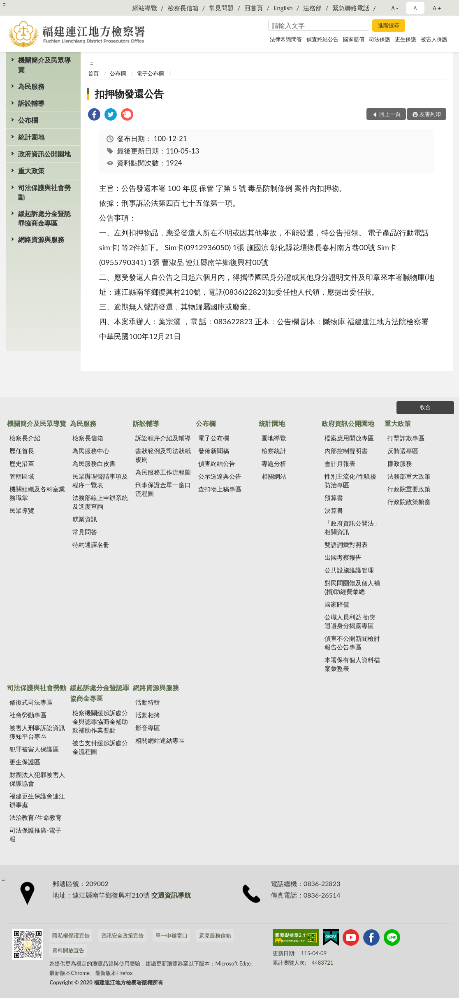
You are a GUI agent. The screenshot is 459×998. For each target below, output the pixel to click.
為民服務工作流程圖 (163, 472)
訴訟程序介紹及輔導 (163, 438)
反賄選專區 (402, 450)
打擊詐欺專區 (405, 438)
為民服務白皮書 (94, 463)
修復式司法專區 (31, 702)
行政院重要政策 (409, 489)
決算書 (334, 510)
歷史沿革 (21, 463)
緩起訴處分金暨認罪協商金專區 (44, 218)
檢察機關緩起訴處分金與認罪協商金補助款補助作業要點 (100, 721)
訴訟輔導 (31, 103)
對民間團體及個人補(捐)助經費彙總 (352, 587)
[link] (94, 115)
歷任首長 (21, 450)
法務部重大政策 (409, 476)
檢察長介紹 (24, 438)
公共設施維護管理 (349, 570)
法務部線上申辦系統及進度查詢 (100, 502)
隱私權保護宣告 (71, 935)
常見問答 (84, 531)
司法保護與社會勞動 (44, 192)
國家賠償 (353, 39)
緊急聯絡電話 (350, 8)
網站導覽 (144, 8)
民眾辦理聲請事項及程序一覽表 (100, 480)
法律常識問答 (286, 39)
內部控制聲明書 (346, 450)
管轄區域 (21, 476)
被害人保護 (434, 39)
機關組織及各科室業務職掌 (37, 493)
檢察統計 (274, 450)
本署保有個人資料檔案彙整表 (352, 664)
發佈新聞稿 (213, 450)
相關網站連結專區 (160, 740)
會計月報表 (340, 463)
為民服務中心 (90, 450)
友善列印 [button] (430, 114)
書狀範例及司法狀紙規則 (163, 455)
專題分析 (274, 463)
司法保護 (379, 39)
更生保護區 (24, 761)
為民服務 (31, 86)
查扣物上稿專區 (219, 489)
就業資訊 (84, 519)
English (283, 8)
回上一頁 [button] (390, 114)
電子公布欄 (150, 73)
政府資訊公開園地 (44, 154)
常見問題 (221, 8)
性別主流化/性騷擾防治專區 (351, 480)
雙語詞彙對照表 (346, 544)
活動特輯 (147, 702)
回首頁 (253, 8)
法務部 (312, 8)
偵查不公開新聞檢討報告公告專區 (352, 643)
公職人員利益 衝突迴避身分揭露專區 (350, 621)
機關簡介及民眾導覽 (44, 64)
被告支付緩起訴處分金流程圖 (100, 747)
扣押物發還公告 (129, 94)
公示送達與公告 (219, 476)
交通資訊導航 (171, 895)
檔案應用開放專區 (349, 438)
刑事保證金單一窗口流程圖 (163, 489)
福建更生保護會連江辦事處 (37, 800)
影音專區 (147, 727)
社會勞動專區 (27, 715)
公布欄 (28, 120)
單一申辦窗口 (171, 935)
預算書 (334, 497)
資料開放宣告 (68, 950)
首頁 (93, 73)
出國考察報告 (343, 557)
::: (4, 4)
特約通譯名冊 (90, 544)
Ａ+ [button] (436, 8)
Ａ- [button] (394, 8)
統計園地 (31, 137)
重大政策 (31, 170)
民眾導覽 (21, 510)
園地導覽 (274, 438)
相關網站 (274, 476)
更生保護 (405, 39)
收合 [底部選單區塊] (425, 407)
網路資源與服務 (41, 239)
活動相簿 (147, 715)
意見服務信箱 (215, 935)
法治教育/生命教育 (35, 817)
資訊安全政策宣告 (122, 935)
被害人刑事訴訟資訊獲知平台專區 (37, 732)
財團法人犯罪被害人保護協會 (37, 779)
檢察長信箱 (183, 8)
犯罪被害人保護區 (34, 749)
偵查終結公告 (322, 39)
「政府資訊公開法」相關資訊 (352, 527)
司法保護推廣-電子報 (35, 834)
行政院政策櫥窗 (409, 501)
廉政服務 (399, 463)
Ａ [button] (415, 8)
